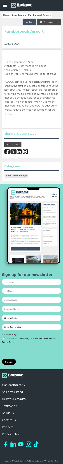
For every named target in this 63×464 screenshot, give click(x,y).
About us (8, 413)
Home (6, 15)
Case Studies (19, 15)
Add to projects (49, 22)
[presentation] (25, 351)
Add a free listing (12, 391)
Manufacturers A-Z (14, 384)
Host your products (14, 398)
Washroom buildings (16, 176)
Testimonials (9, 405)
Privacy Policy (9, 334)
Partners (7, 427)
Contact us (9, 420)
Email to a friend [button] (12, 144)
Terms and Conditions (42, 339)
